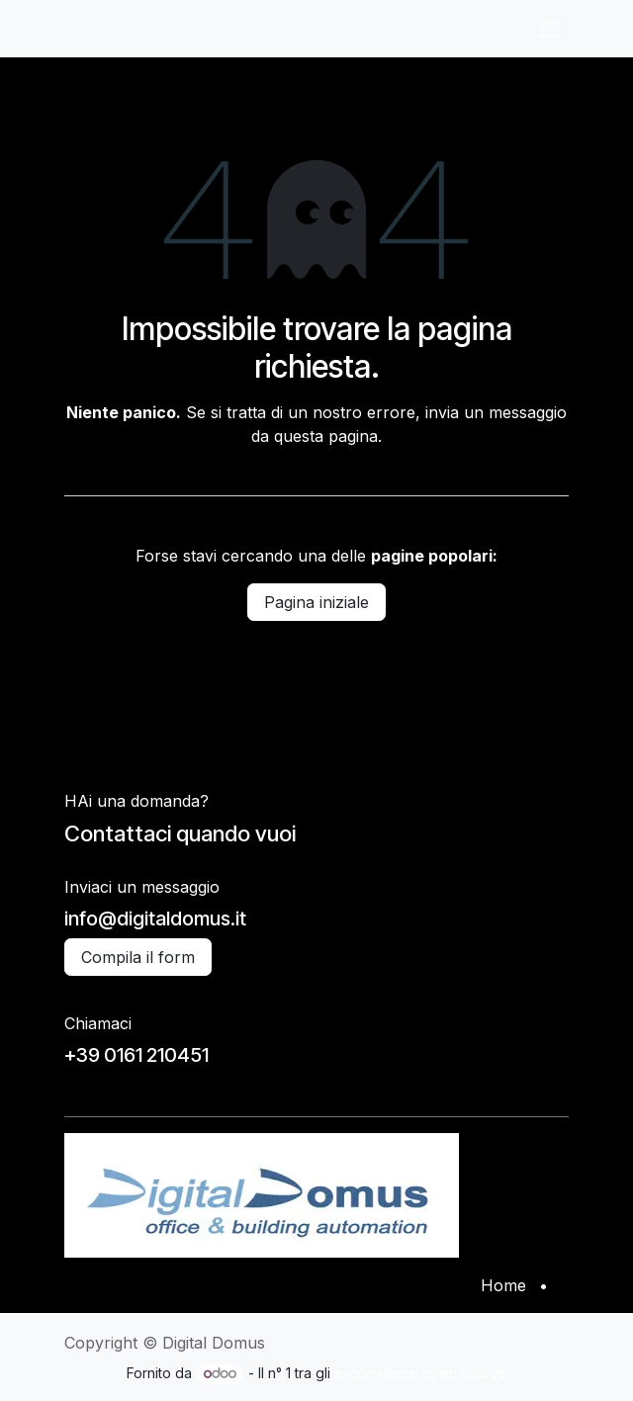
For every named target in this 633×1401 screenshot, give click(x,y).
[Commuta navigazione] (549, 28)
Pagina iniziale (316, 602)
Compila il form (138, 957)
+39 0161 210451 (136, 1055)
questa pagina (326, 436)
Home (503, 1285)
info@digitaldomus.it (155, 918)
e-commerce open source (420, 1372)
